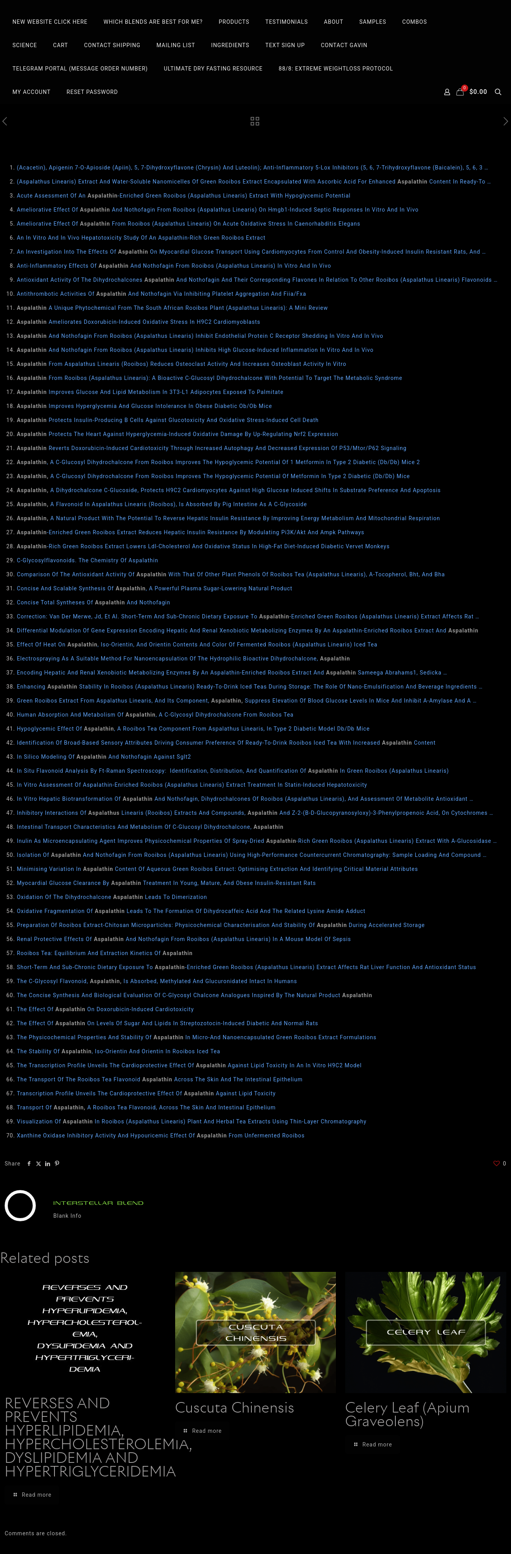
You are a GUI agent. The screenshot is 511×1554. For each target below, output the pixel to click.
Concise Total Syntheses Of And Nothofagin (93, 602)
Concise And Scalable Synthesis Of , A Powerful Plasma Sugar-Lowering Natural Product (154, 588)
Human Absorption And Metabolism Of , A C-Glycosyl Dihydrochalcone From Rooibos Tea (155, 715)
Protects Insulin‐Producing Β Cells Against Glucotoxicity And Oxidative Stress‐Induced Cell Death (168, 420)
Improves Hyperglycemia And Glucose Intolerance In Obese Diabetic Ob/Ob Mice (144, 406)
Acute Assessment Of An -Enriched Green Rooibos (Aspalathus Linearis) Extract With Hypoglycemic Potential (184, 195)
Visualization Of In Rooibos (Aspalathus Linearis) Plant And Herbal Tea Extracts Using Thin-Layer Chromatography (192, 1121)
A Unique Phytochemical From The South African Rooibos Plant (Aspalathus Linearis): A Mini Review (172, 308)
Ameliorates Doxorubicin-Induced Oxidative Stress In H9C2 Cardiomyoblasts (138, 322)
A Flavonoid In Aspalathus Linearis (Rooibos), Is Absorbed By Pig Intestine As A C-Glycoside (162, 504)
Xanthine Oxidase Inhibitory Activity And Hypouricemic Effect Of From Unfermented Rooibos (161, 1135)
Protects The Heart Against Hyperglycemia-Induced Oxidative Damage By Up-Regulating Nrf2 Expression (177, 434)
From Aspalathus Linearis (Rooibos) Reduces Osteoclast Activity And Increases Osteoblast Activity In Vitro (181, 364)
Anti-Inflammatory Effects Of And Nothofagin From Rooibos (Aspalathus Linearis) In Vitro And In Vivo (174, 266)
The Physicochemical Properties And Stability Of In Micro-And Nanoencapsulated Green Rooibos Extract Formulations (196, 1037)
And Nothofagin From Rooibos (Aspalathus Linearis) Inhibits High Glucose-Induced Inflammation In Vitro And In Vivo (195, 350)
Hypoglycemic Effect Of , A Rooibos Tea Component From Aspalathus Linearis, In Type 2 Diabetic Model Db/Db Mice (193, 729)
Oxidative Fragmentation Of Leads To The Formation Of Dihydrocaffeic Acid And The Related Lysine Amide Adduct (191, 911)
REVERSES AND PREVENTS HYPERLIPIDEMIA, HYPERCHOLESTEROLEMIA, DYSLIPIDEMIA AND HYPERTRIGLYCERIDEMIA (98, 1438)
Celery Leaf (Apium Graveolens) (407, 1415)
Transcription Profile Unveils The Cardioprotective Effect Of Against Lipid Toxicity (146, 1093)
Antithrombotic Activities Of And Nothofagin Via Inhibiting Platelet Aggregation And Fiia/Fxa (161, 294)
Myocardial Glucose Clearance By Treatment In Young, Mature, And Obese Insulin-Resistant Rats (166, 883)
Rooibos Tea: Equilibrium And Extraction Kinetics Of (105, 953)
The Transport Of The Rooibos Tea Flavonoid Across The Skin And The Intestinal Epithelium (160, 1079)
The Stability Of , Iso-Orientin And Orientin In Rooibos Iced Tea (118, 1051)
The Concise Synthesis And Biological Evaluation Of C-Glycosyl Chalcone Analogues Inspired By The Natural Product (194, 995)
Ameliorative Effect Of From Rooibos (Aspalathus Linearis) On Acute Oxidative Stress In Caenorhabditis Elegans (188, 224)
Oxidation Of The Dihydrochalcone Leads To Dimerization (112, 897)
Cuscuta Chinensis (235, 1409)
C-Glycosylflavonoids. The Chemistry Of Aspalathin (87, 560)
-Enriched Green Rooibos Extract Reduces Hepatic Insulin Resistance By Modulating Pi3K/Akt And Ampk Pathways (190, 532)
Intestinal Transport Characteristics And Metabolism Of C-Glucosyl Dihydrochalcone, (150, 827)
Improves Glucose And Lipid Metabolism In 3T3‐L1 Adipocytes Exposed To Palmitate (150, 392)
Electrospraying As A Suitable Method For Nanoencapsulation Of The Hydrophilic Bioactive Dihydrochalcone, (183, 658)
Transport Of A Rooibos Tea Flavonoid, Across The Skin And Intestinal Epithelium (146, 1107)
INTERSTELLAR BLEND (98, 1203)
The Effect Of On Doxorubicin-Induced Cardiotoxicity (105, 1009)
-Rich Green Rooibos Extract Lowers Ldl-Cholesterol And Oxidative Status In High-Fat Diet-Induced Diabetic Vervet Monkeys (203, 546)
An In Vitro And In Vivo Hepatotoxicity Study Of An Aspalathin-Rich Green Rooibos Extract (141, 238)
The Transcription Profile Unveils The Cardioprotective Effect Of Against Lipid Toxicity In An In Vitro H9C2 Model (189, 1065)
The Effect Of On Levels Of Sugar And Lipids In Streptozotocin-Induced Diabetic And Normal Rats (167, 1023)
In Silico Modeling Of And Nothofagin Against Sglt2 (104, 757)
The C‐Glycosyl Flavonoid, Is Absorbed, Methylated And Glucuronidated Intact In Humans (157, 981)
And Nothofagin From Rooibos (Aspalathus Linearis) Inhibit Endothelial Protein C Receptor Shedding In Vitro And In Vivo (200, 336)
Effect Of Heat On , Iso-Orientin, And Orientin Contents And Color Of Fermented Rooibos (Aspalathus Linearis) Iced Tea (197, 644)
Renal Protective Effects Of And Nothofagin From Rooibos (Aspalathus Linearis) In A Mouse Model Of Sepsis (184, 939)
